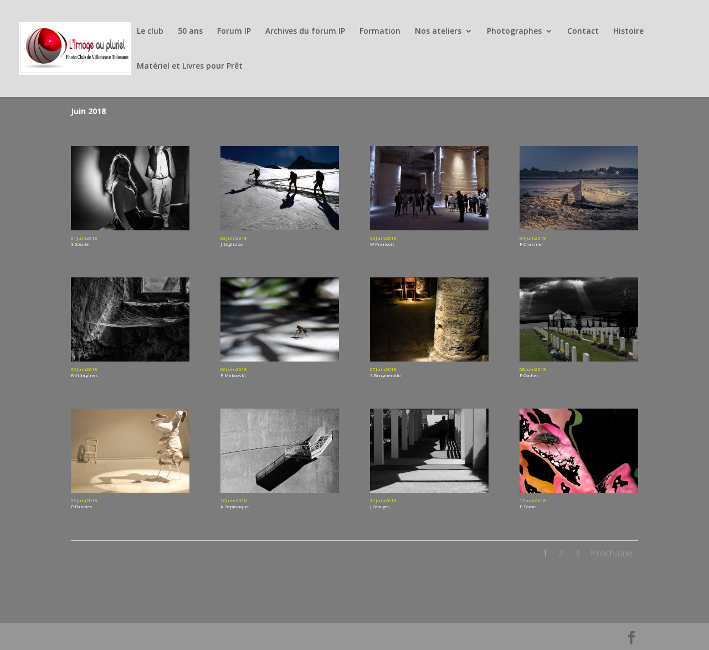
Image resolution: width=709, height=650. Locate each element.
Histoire (628, 31)
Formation (379, 31)
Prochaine (611, 553)
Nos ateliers (438, 31)
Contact (583, 31)
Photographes (514, 31)
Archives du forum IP (305, 31)
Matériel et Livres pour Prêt (190, 66)
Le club (150, 31)
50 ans (190, 31)
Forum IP (234, 31)
